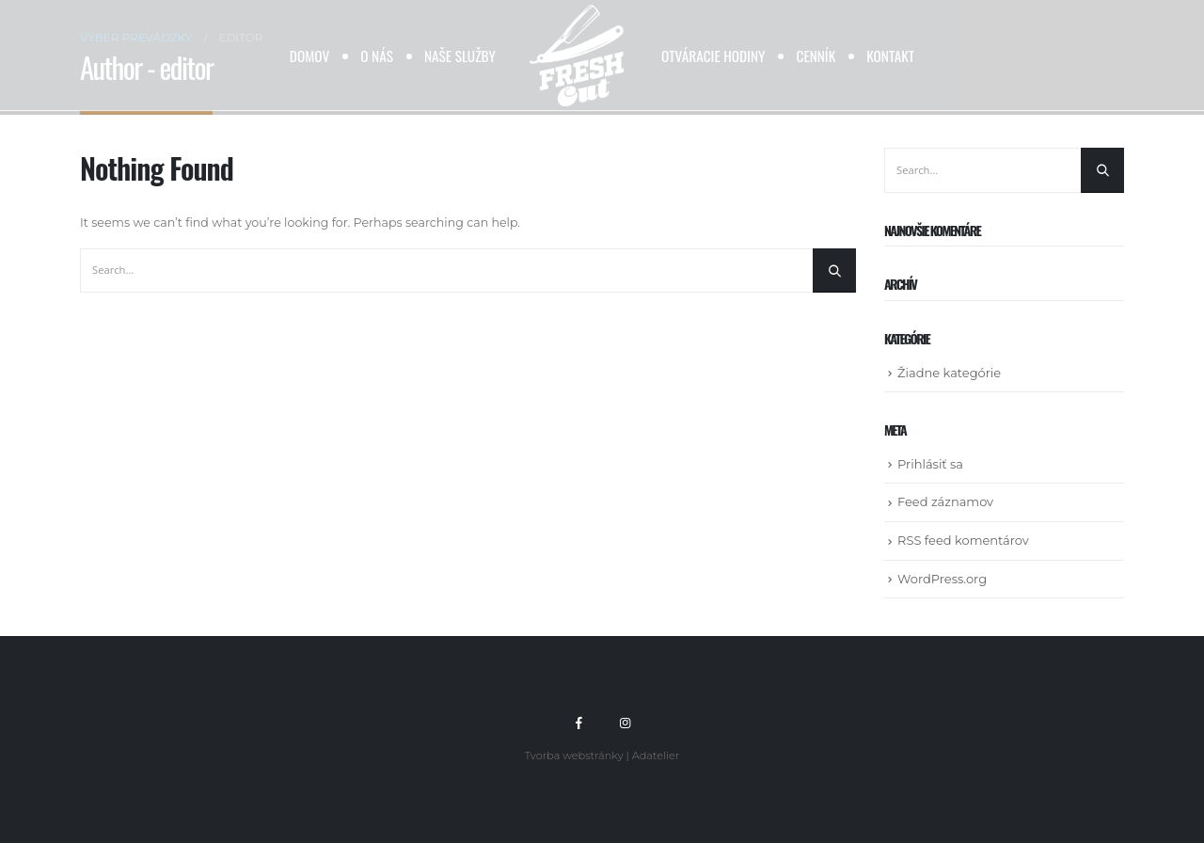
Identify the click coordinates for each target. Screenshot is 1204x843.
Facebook (579, 722)
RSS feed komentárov (963, 540)
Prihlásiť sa (930, 463)
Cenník (815, 55)
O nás (376, 55)
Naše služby (460, 55)
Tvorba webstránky (574, 755)
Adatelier (655, 755)
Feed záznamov (945, 501)
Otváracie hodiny (713, 55)
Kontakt (890, 55)
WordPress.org (942, 578)
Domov (310, 55)
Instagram (624, 722)
